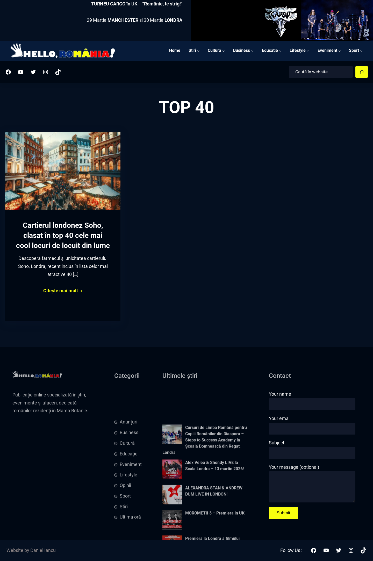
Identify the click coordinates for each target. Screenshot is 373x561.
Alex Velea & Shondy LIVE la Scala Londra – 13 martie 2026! (214, 504)
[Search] (361, 72)
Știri (124, 538)
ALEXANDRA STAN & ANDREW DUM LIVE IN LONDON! (213, 530)
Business (129, 463)
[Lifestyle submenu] (308, 50)
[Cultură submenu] (223, 50)
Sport (125, 527)
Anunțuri (128, 453)
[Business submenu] (252, 50)
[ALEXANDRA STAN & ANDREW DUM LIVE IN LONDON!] (172, 534)
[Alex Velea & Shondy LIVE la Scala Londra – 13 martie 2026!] (172, 509)
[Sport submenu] (361, 50)
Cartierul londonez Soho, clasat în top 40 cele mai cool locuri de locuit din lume (63, 236)
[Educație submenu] (280, 50)
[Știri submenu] (198, 50)
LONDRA (173, 20)
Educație (129, 485)
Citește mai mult (60, 292)
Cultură (127, 474)
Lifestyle (128, 506)
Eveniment (131, 495)
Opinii (125, 516)
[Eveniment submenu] (339, 50)
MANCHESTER (122, 20)
